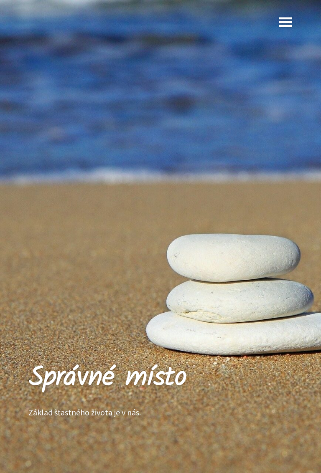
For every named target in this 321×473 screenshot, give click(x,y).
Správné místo (107, 378)
